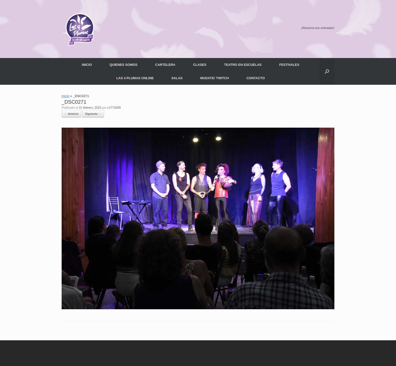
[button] (326, 71)
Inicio (65, 96)
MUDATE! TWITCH (214, 78)
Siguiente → (93, 113)
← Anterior (71, 113)
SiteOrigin (206, 356)
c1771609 (114, 107)
